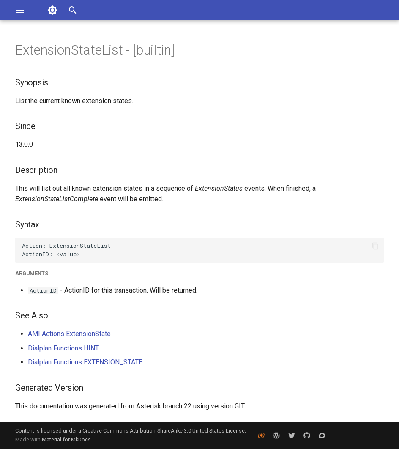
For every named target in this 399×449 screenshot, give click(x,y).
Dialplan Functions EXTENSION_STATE (85, 362)
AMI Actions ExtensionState (69, 334)
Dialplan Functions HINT (63, 348)
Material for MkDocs (66, 439)
